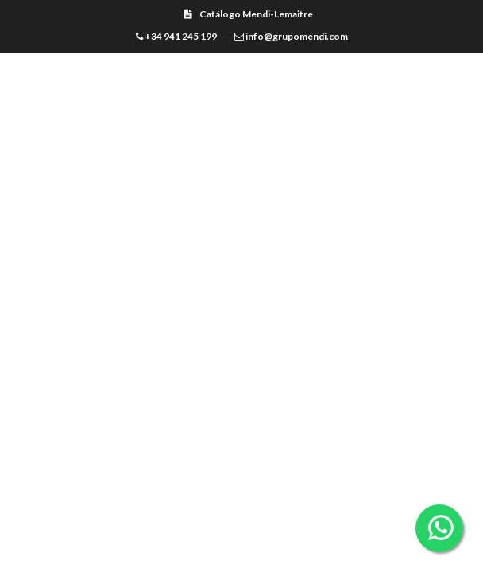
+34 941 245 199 (176, 36)
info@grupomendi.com (291, 36)
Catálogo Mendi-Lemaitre (248, 14)
